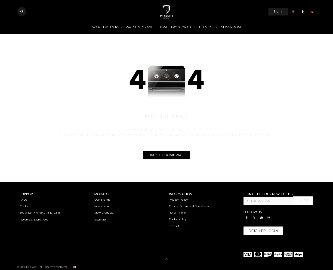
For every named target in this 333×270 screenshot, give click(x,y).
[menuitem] (293, 11)
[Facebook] (247, 217)
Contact (25, 206)
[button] (21, 11)
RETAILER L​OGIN (263, 231)
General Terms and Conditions (189, 206)
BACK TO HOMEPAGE (166, 155)
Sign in (279, 11)
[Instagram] (269, 217)
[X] (254, 217)
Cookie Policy (178, 219)
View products (103, 212)
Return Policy (178, 212)
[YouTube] (261, 217)
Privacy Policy (178, 199)
